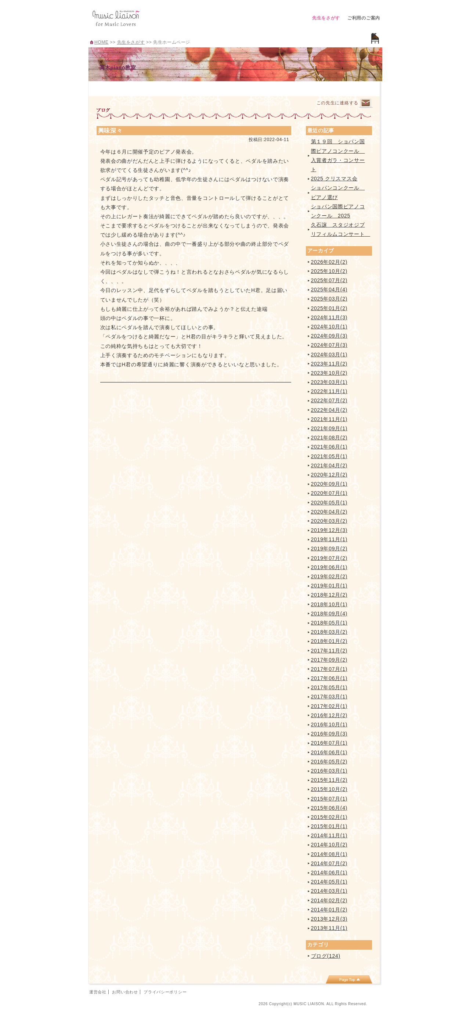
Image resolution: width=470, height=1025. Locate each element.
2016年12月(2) (329, 715)
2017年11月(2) (329, 651)
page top (349, 979)
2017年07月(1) (329, 669)
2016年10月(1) (329, 724)
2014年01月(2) (329, 910)
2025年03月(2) (329, 299)
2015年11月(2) (329, 780)
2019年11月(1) (329, 539)
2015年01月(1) (329, 826)
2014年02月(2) (329, 900)
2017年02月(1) (329, 706)
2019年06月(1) (329, 567)
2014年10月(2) (329, 845)
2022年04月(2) (329, 410)
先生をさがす (326, 18)
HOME (101, 42)
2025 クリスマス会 (334, 178)
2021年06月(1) (329, 447)
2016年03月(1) (329, 771)
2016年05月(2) (329, 762)
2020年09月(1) (329, 484)
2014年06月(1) (329, 872)
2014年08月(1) (329, 854)
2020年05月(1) (329, 503)
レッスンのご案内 (179, 87)
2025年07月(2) (329, 280)
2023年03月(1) (329, 382)
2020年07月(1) (329, 493)
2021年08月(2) (329, 437)
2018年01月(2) (329, 641)
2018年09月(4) (329, 613)
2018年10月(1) (329, 604)
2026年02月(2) (329, 262)
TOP (106, 87)
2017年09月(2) (329, 660)
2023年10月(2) (329, 373)
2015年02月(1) (329, 817)
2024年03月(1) (329, 354)
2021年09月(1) (329, 428)
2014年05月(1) (329, 882)
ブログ (288, 87)
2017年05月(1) (329, 687)
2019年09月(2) (329, 548)
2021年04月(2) (329, 465)
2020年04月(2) (329, 512)
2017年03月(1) (329, 696)
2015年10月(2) (329, 789)
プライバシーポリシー (165, 992)
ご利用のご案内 (363, 18)
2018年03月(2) (329, 632)
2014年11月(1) (329, 835)
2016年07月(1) (329, 743)
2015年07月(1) (329, 799)
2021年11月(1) (329, 419)
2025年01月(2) (329, 308)
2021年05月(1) (329, 456)
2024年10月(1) (329, 327)
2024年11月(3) (329, 317)
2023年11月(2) (329, 364)
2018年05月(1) (329, 623)
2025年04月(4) (329, 289)
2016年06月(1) (329, 752)
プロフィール (142, 87)
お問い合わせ (125, 992)
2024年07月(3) (329, 345)
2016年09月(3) (329, 734)
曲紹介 (216, 87)
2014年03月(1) (329, 891)
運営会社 (97, 992)
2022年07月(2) (329, 400)
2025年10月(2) (329, 271)
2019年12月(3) (329, 530)
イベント (252, 87)
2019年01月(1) (329, 586)
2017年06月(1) (329, 678)
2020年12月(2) (329, 475)
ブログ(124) (325, 956)
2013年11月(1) (329, 928)
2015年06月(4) (329, 808)
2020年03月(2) (329, 521)
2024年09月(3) (329, 336)
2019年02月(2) (329, 576)
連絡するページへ (365, 103)
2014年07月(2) (329, 863)
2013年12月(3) (329, 919)
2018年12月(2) (329, 595)
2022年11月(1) (329, 391)
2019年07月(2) (329, 558)
